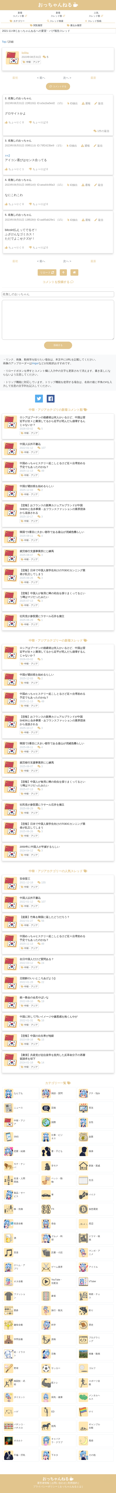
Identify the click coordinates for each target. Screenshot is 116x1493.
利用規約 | (73, 1483)
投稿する (58, 345)
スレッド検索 (55, 21)
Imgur (35, 363)
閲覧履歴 (36, 25)
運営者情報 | (44, 1483)
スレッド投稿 (93, 21)
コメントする (58, 86)
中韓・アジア (31, 62)
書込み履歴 (74, 25)
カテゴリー (17, 21)
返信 (98, 103)
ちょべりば (38, 122)
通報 (86, 103)
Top (4, 41)
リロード (47, 272)
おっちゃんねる (58, 4)
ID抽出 (73, 103)
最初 (15, 77)
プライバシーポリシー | (46, 1486)
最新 (93, 77)
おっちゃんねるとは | (71, 1486)
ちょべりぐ (14, 122)
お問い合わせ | (59, 1483)
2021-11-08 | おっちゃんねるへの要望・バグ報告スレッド (36, 30)
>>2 (7, 155)
